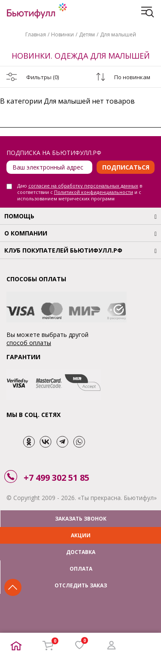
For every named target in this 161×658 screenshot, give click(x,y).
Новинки (62, 34)
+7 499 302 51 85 (56, 477)
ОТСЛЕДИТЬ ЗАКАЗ (81, 585)
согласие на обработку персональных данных (83, 185)
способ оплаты (28, 343)
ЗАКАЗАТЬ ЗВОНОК (80, 518)
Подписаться (125, 167)
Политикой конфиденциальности (93, 192)
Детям (87, 34)
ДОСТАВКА (80, 552)
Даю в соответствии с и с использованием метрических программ (79, 192)
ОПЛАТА (81, 568)
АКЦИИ (81, 535)
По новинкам (132, 77)
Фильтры (42, 77)
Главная (35, 34)
